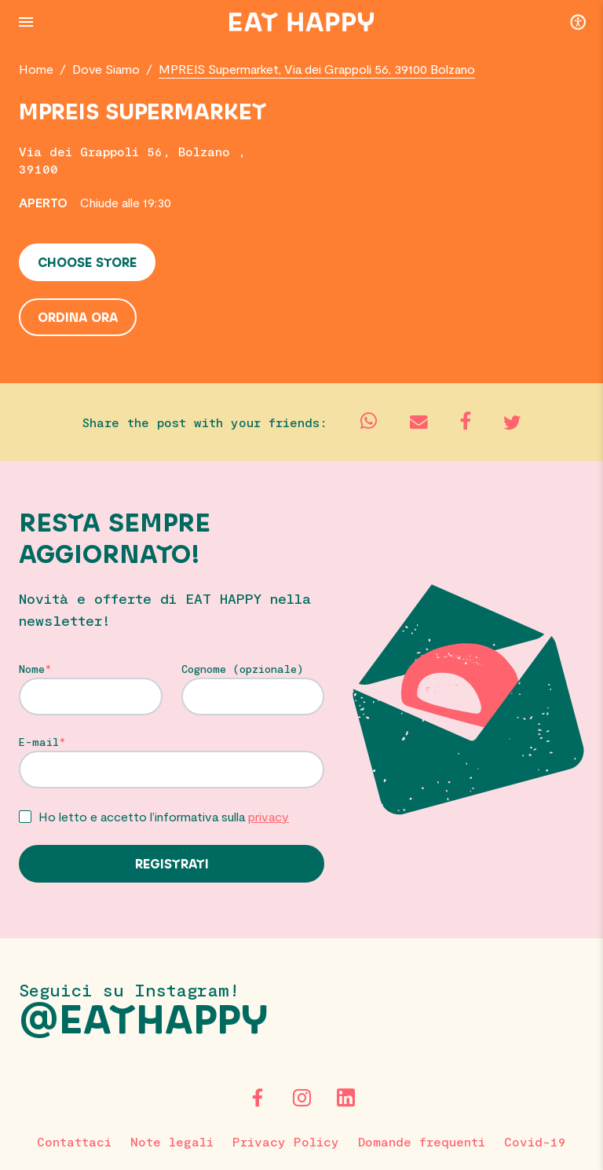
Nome (32, 669)
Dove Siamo (106, 68)
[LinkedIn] (345, 1097)
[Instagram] (301, 1097)
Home (36, 68)
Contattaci (74, 1141)
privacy (268, 816)
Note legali (172, 1141)
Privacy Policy (285, 1141)
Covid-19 (535, 1141)
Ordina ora (78, 318)
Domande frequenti (421, 1141)
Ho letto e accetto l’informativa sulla (163, 816)
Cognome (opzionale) (242, 669)
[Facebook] (257, 1097)
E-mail (39, 742)
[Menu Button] (26, 22)
